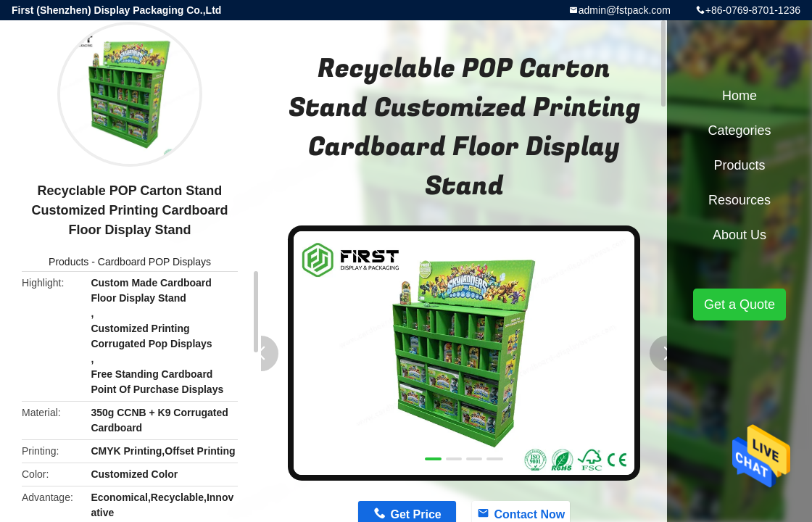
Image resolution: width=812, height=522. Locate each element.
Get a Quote (739, 304)
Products (68, 262)
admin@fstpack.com (625, 10)
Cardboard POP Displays (154, 262)
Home (739, 95)
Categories (739, 130)
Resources (739, 200)
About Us (739, 235)
